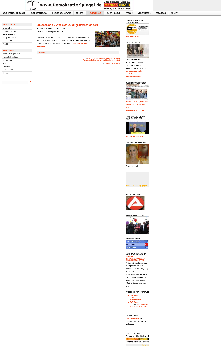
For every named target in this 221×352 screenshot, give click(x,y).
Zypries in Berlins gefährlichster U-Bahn (103, 58)
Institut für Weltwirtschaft (135, 299)
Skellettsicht (7, 60)
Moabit (5, 44)
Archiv (174, 13)
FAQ (4, 63)
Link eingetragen (132, 318)
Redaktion (161, 13)
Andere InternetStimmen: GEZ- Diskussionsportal (136, 258)
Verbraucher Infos (10, 34)
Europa (79, 13)
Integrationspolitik (9, 38)
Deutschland (94, 13)
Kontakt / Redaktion (10, 57)
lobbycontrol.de (132, 36)
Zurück (42, 52)
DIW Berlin (134, 295)
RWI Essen (134, 302)
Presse (129, 13)
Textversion (146, 2)
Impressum (7, 73)
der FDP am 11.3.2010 (134, 136)
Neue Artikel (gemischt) (14, 13)
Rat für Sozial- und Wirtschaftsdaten (139, 305)
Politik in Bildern (9, 70)
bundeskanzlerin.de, (134, 71)
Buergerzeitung (39, 13)
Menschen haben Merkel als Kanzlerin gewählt (101, 60)
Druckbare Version (112, 64)
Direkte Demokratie (61, 13)
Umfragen (6, 67)
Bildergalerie (7, 28)
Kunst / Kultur (113, 13)
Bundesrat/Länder (9, 41)
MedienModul (144, 13)
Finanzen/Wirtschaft (10, 31)
